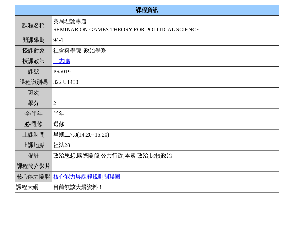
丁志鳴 (61, 61)
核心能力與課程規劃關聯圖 (86, 177)
